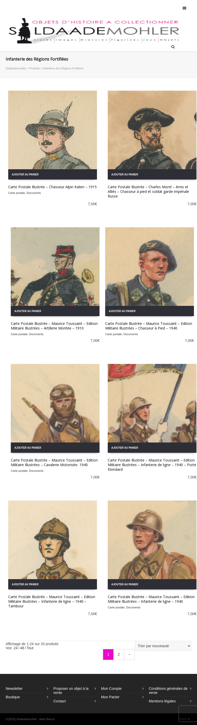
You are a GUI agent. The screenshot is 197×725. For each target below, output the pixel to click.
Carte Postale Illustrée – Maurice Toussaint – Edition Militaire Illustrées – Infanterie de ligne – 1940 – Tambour (51, 601)
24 (16, 648)
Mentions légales (162, 701)
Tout (30, 648)
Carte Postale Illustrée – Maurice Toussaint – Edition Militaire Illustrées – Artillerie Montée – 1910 (54, 326)
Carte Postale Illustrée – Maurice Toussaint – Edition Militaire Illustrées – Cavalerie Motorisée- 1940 (54, 462)
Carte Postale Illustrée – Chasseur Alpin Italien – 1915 (52, 186)
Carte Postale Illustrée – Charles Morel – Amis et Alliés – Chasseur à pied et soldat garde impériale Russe (148, 191)
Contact (59, 701)
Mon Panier (110, 697)
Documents (34, 192)
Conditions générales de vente (168, 690)
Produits (34, 68)
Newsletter (14, 688)
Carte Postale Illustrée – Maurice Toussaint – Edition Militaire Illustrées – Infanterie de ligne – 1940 (151, 599)
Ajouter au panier (25, 174)
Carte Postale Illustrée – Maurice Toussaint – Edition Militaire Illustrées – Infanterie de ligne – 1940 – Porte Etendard (152, 465)
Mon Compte (111, 688)
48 (22, 648)
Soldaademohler (16, 68)
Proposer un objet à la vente (70, 690)
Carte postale (16, 192)
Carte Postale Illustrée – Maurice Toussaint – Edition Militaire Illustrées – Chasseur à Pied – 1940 (148, 326)
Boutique (13, 697)
